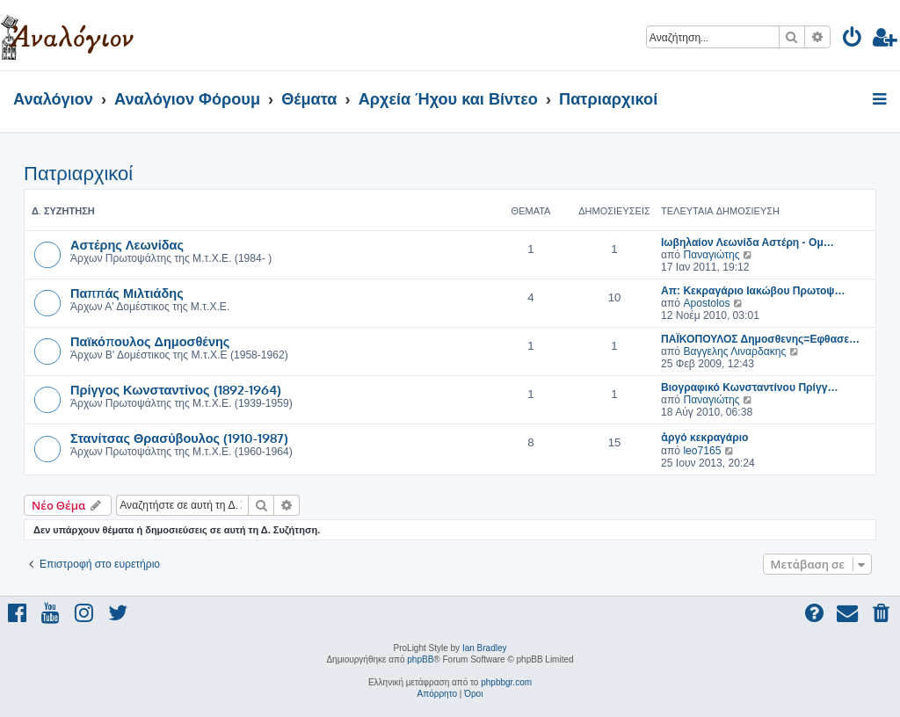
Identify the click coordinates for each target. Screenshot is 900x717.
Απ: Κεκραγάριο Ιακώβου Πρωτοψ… (753, 291)
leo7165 (702, 451)
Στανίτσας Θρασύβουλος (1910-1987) (179, 437)
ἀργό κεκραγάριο (705, 437)
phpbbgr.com (506, 682)
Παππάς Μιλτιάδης (127, 293)
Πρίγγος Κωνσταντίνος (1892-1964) (175, 389)
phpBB (420, 659)
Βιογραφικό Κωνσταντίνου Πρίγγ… (749, 387)
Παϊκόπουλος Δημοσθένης (149, 341)
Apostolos (706, 303)
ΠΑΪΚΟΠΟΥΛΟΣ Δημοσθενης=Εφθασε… (760, 339)
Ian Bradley (484, 648)
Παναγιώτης (711, 255)
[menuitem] (853, 40)
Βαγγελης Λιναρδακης (734, 351)
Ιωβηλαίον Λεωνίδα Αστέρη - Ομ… (747, 242)
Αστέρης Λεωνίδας (127, 244)
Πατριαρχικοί (78, 174)
